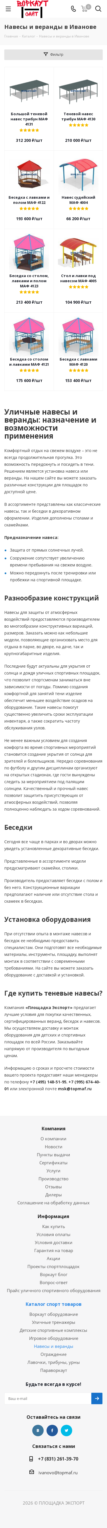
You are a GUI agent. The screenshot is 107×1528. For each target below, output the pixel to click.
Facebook (52, 1430)
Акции (53, 1258)
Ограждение (53, 1354)
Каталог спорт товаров (54, 1304)
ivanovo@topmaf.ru (58, 1472)
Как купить (53, 1226)
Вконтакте (38, 1430)
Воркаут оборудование (53, 1314)
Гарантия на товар (53, 1250)
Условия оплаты (53, 1234)
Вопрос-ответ (54, 1282)
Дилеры (53, 1194)
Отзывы (53, 1186)
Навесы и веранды (53, 1346)
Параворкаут (53, 1370)
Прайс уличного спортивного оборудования (53, 1290)
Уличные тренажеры (53, 1322)
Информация (53, 1216)
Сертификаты (53, 1162)
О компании (53, 1138)
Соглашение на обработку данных (53, 1202)
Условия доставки (53, 1242)
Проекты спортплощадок (53, 1266)
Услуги (53, 1170)
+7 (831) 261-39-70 (58, 1459)
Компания (54, 1128)
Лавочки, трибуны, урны (53, 1362)
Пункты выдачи (53, 1154)
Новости (53, 1146)
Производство (53, 1178)
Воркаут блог (53, 1274)
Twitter (66, 1430)
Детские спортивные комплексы (53, 1330)
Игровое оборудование (53, 1338)
